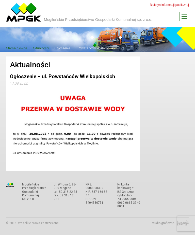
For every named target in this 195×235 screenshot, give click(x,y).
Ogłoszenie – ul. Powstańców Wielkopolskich (86, 48)
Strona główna (16, 48)
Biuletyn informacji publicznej (169, 5)
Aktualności (40, 48)
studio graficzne (170, 223)
